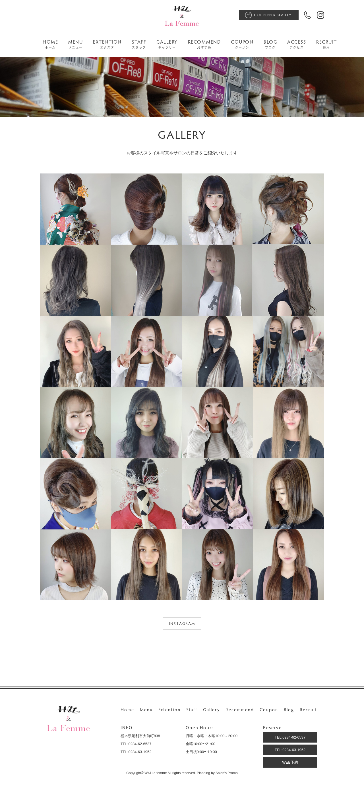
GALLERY (167, 44)
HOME (50, 44)
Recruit (308, 709)
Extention (169, 709)
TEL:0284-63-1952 (290, 750)
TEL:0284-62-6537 (290, 737)
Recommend (240, 709)
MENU (75, 44)
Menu (146, 709)
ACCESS (296, 44)
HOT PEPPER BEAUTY (272, 14)
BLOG (270, 44)
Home (127, 709)
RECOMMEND (204, 44)
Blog (289, 709)
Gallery (211, 709)
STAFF (139, 44)
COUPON (242, 44)
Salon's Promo (227, 773)
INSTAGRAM (182, 623)
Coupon (269, 709)
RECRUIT (326, 44)
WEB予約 (290, 762)
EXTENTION (107, 44)
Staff (191, 709)
